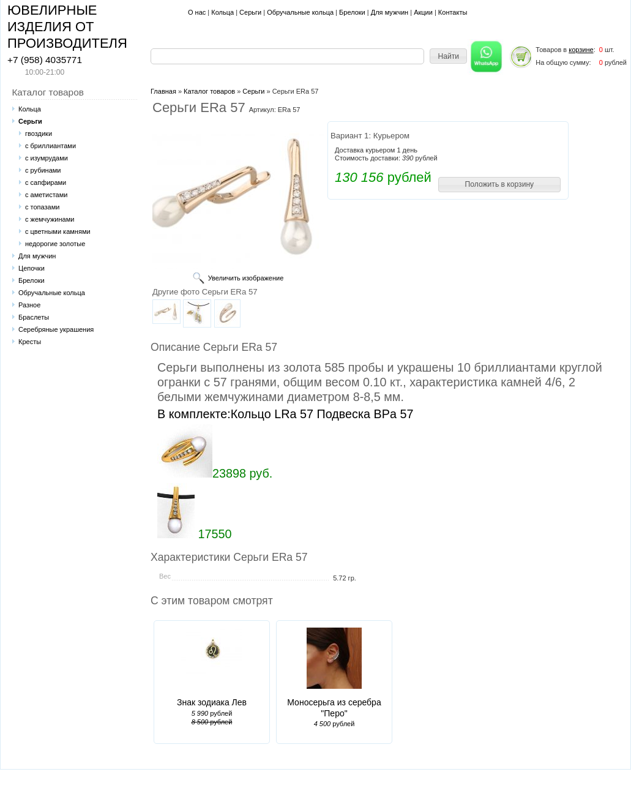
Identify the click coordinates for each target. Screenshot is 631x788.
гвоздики (38, 133)
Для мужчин (389, 12)
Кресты (29, 341)
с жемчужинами (49, 219)
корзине (581, 49)
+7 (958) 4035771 (44, 59)
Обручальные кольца (300, 12)
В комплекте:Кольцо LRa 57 (235, 414)
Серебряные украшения (56, 329)
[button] (448, 56)
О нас (197, 12)
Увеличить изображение (246, 278)
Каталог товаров (209, 91)
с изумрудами (46, 158)
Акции (423, 12)
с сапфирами (45, 182)
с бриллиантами (50, 145)
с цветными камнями (58, 231)
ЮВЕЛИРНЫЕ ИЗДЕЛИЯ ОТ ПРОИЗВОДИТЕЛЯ (67, 26)
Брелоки (352, 12)
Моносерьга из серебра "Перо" (334, 707)
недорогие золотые (55, 243)
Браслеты (33, 317)
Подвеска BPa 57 (364, 414)
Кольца (222, 12)
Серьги (250, 12)
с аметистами (46, 194)
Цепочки (31, 268)
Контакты (453, 12)
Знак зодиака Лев (212, 702)
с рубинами (43, 170)
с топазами (42, 207)
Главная (163, 91)
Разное (29, 305)
